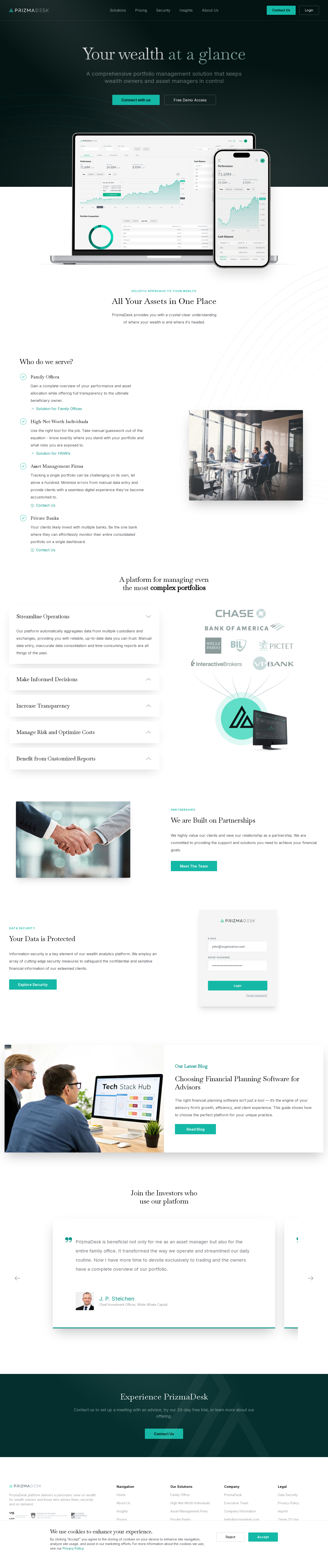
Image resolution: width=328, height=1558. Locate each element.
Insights (186, 10)
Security (163, 10)
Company (231, 1487)
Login (309, 10)
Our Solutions (181, 1487)
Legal (282, 1487)
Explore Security (33, 984)
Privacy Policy (288, 1503)
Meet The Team (194, 866)
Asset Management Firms (189, 1511)
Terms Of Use (288, 1519)
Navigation (125, 1487)
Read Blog (196, 1129)
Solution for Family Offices (56, 408)
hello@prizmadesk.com (241, 1519)
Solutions (118, 10)
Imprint (283, 1511)
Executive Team (236, 1503)
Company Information (240, 1511)
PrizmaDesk (233, 1495)
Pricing (141, 10)
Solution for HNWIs (50, 453)
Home (121, 1495)
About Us (210, 10)
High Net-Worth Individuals (190, 1503)
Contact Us (281, 10)
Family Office (180, 1495)
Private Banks (180, 1519)
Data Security (288, 1495)
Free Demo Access (190, 100)
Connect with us (136, 100)
